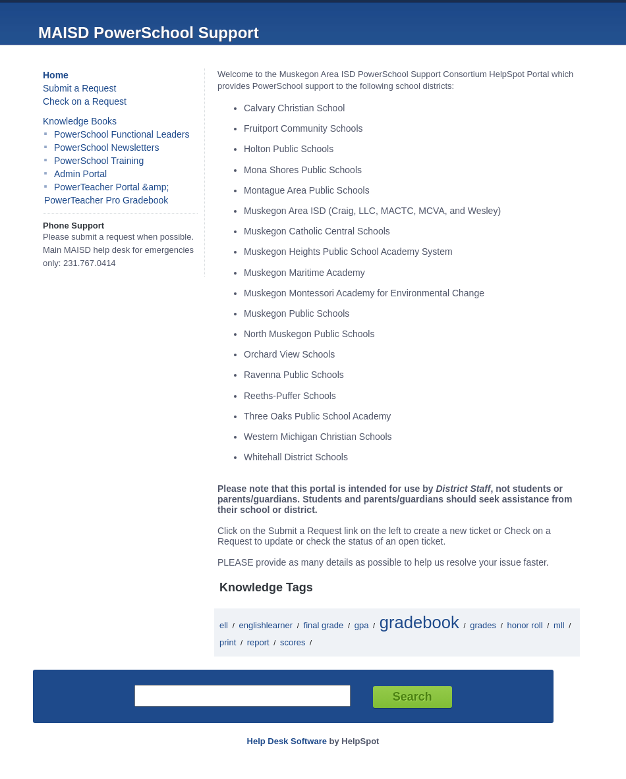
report (258, 642)
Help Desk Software (287, 741)
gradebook (419, 622)
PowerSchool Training (99, 160)
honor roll (524, 625)
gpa (362, 625)
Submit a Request (79, 88)
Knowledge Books (80, 121)
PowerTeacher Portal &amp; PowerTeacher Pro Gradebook (106, 193)
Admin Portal (80, 174)
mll (559, 625)
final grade (324, 625)
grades (483, 625)
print (227, 642)
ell (223, 625)
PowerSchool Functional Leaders (121, 134)
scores (292, 642)
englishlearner (266, 625)
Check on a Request (85, 101)
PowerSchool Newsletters (106, 147)
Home (56, 75)
